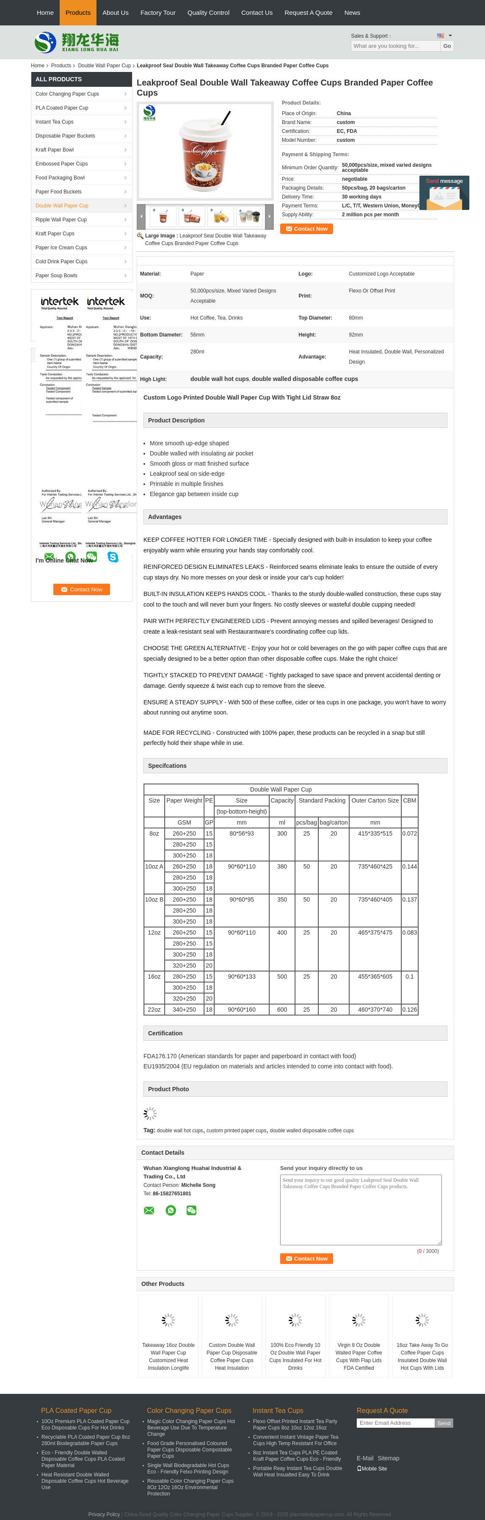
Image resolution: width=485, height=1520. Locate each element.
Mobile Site (372, 1469)
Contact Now (311, 229)
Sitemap (388, 1458)
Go (447, 46)
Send (443, 1423)
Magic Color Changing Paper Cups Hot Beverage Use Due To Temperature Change (191, 1427)
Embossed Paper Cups (62, 164)
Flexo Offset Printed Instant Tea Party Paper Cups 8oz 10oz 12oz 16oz (295, 1424)
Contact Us (257, 12)
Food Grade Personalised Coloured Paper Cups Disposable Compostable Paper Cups (189, 1449)
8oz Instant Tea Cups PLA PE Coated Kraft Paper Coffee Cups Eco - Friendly (297, 1456)
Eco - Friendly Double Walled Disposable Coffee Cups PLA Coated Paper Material (83, 1459)
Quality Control (208, 12)
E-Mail (365, 1458)
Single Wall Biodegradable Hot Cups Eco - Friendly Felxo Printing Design (188, 1468)
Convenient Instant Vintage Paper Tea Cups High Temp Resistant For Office (296, 1440)
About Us (115, 12)
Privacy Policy (104, 1514)
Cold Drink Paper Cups (62, 262)
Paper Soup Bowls (56, 276)
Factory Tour (158, 12)
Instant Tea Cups (55, 122)
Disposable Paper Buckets (65, 136)
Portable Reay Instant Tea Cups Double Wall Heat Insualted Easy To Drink (297, 1471)
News (352, 12)
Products (78, 12)
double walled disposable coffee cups (312, 1131)
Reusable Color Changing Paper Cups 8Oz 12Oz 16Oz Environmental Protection (190, 1487)
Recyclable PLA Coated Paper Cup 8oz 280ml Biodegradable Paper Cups (85, 1440)
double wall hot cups (180, 1131)
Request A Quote (308, 12)
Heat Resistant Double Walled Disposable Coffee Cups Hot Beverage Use (85, 1481)
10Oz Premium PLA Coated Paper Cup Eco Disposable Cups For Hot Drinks (85, 1424)
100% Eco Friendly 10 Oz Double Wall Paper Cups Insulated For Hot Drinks (295, 1356)
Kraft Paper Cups (55, 234)
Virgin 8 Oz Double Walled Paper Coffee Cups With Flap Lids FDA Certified (359, 1356)
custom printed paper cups (236, 1131)
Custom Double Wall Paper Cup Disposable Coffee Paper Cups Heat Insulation (232, 1356)
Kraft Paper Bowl (55, 150)
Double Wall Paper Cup (104, 66)
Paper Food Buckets (59, 192)
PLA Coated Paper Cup (62, 108)
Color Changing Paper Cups (67, 94)
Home (45, 12)
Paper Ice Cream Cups (61, 248)
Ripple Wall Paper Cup (61, 220)
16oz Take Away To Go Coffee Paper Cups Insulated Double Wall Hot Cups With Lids (422, 1356)
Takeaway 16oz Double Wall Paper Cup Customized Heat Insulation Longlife (168, 1356)
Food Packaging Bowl (60, 178)
